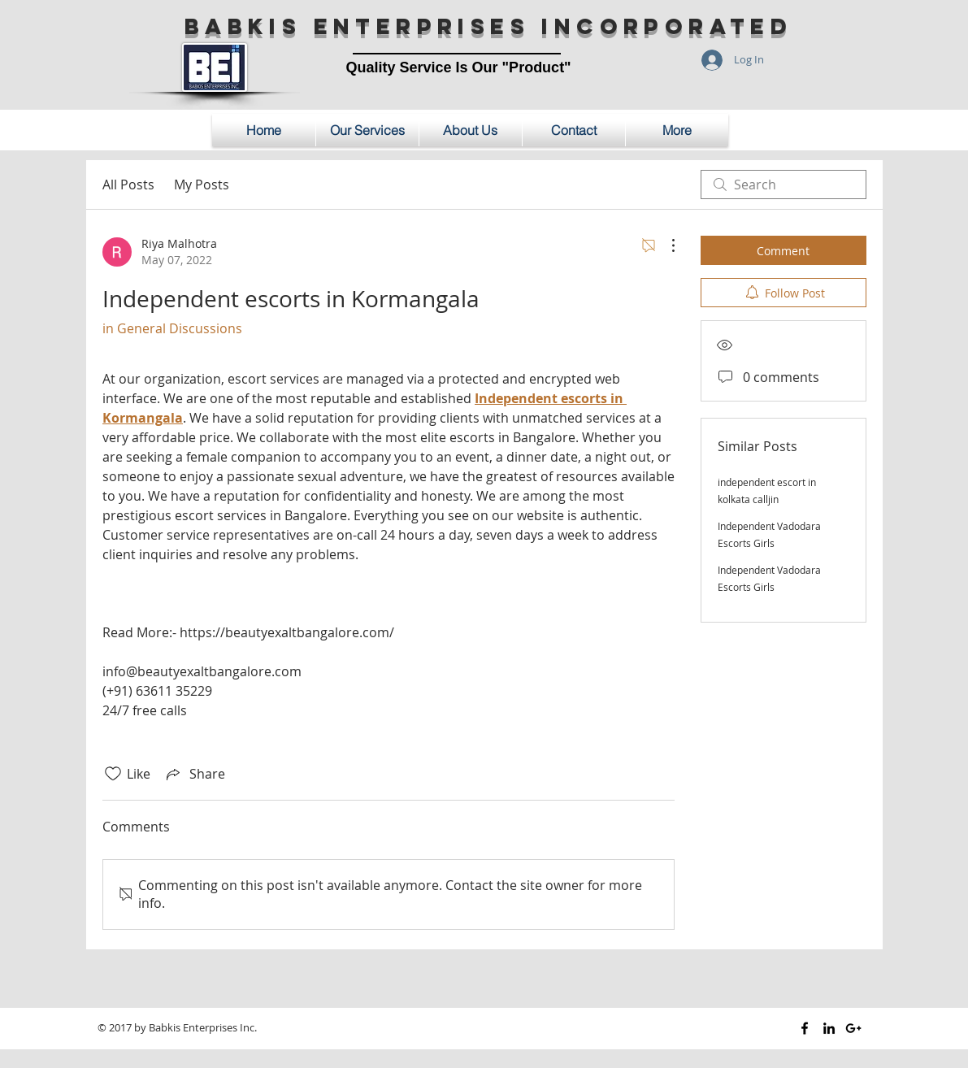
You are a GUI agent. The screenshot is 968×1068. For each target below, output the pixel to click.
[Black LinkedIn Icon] (829, 1028)
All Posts (128, 184)
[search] (783, 184)
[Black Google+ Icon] (853, 1028)
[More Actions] (665, 245)
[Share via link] (194, 774)
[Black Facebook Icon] (805, 1028)
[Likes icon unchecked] (113, 774)
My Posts (201, 184)
